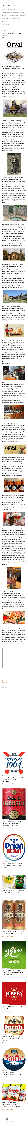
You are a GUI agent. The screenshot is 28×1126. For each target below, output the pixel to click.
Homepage (5, 24)
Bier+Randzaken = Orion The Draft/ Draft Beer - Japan (12, 865)
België (7, 682)
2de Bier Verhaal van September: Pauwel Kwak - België (12, 1038)
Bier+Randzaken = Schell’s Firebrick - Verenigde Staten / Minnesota (13, 823)
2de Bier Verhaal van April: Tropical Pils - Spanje (13, 891)
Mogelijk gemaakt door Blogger (14, 1119)
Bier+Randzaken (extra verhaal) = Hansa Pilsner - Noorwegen (13, 972)
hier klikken (17, 643)
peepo (19, 1121)
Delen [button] (3, 680)
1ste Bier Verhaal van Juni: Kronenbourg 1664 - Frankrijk (13, 779)
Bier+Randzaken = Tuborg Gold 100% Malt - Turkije (13, 933)
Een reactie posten (10, 783)
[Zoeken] (25, 2)
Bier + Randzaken (8, 5)
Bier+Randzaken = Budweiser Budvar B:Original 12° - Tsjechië (11, 1105)
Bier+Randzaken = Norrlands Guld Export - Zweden (12, 1074)
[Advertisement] (14, 736)
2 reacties (8, 1042)
